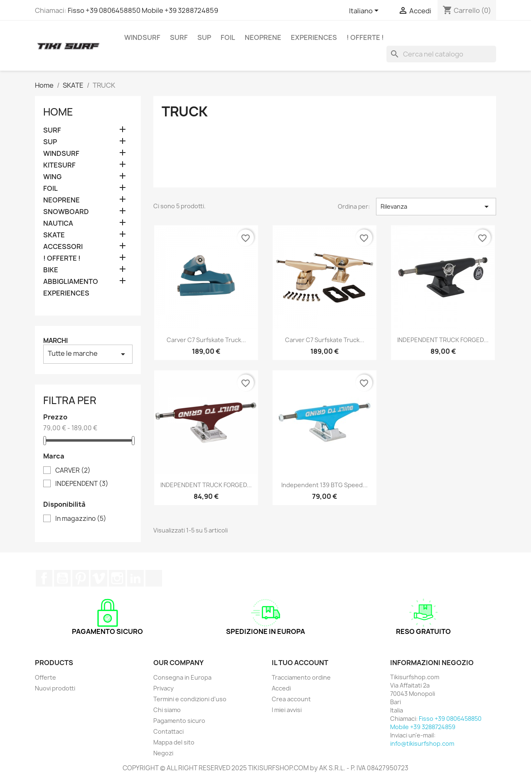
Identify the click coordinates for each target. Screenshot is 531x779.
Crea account (291, 699)
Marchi (55, 340)
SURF (179, 37)
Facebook (44, 578)
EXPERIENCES (314, 37)
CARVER (73, 470)
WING (52, 177)
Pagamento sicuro (179, 721)
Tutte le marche (88, 354)
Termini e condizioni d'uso (189, 699)
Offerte (45, 677)
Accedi (281, 688)
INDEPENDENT (81, 484)
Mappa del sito (173, 742)
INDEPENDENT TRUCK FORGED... (443, 340)
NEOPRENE (263, 37)
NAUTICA (58, 223)
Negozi (163, 753)
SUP (204, 37)
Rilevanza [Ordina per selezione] (436, 207)
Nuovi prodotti (55, 688)
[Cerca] (441, 54)
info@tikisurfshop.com (422, 743)
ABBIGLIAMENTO (70, 281)
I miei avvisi (287, 710)
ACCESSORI (63, 246)
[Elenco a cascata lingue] (365, 11)
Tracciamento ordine (301, 677)
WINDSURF (142, 37)
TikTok (153, 578)
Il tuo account (300, 662)
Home (58, 112)
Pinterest (80, 578)
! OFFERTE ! (365, 37)
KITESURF (59, 165)
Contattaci (168, 731)
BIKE (50, 270)
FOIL (228, 37)
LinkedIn (135, 578)
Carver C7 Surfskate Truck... (206, 340)
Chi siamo (167, 710)
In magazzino (80, 519)
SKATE (54, 235)
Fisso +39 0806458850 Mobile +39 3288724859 (143, 10)
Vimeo (99, 578)
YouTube (62, 578)
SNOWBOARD (66, 211)
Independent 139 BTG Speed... (324, 485)
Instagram (117, 578)
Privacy (163, 688)
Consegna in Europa (182, 677)
